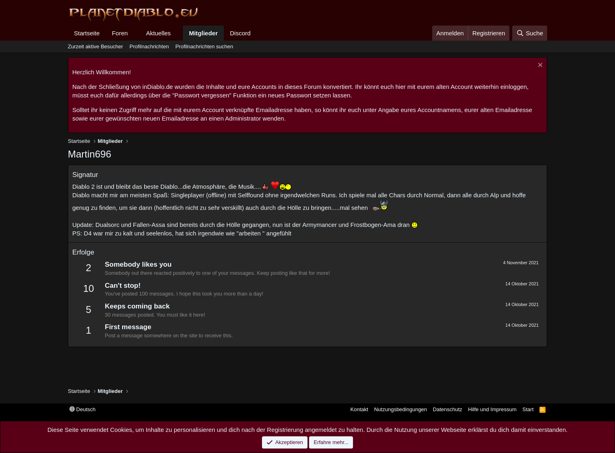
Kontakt (359, 409)
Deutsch (82, 409)
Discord (240, 33)
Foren (120, 33)
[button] (134, 33)
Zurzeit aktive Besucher (95, 46)
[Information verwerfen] (539, 66)
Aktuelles (158, 33)
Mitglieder (203, 33)
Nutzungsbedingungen (400, 409)
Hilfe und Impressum (492, 409)
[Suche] (529, 33)
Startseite (87, 33)
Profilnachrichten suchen (204, 46)
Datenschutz (447, 409)
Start (527, 409)
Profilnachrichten (149, 46)
